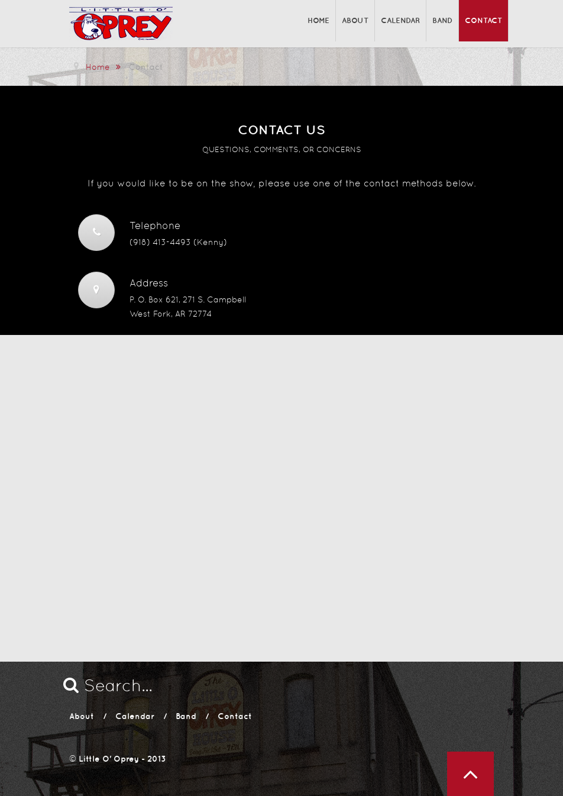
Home (318, 20)
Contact (483, 20)
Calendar (400, 20)
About (355, 20)
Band (442, 20)
